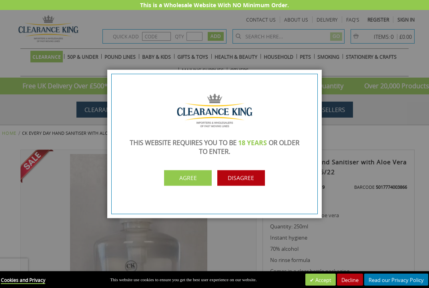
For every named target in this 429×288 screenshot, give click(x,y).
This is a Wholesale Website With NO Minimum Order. (214, 5)
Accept (322, 280)
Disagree (250, 178)
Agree (180, 178)
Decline (350, 280)
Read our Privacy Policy (396, 280)
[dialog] (214, 144)
